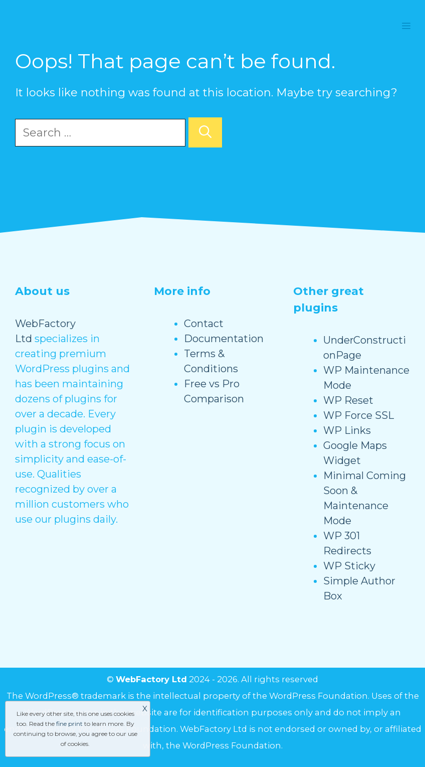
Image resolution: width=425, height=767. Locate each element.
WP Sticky (349, 566)
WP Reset (348, 400)
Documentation (224, 339)
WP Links (347, 430)
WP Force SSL (358, 415)
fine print (69, 723)
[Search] (205, 132)
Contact (204, 324)
